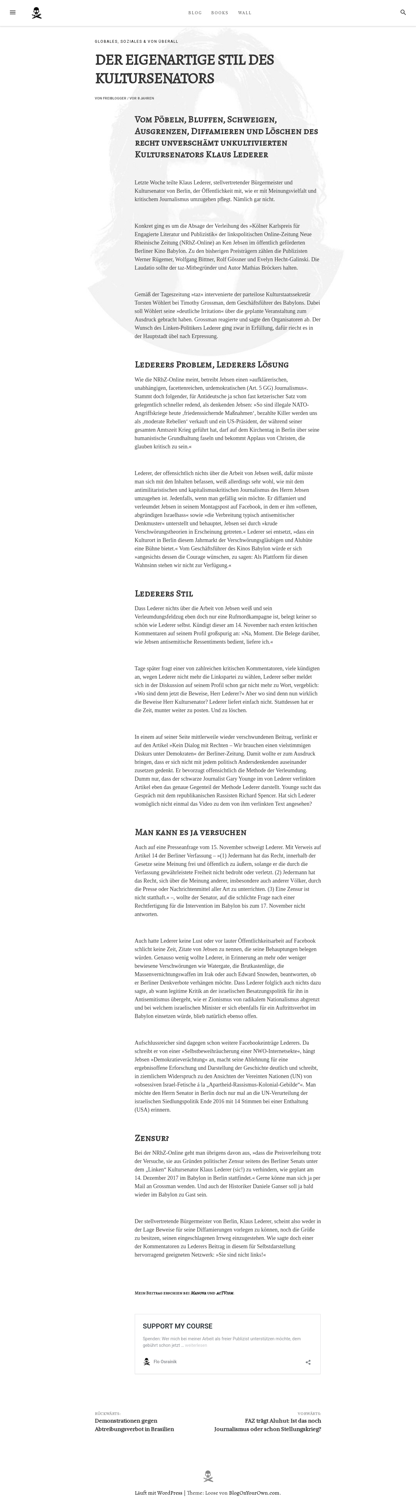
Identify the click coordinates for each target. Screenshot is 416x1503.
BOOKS (220, 12)
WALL (245, 12)
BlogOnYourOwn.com (254, 1492)
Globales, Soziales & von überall (136, 41)
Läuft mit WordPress (159, 1492)
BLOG (195, 12)
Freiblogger (114, 98)
